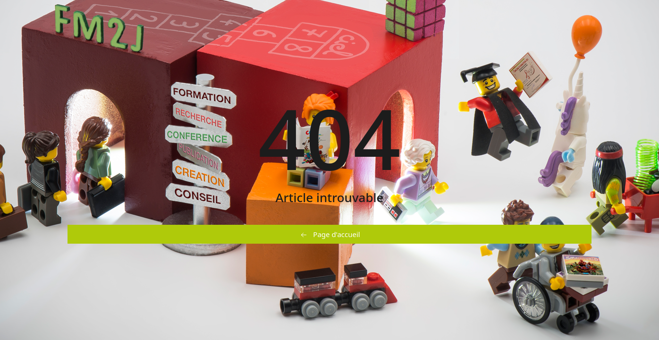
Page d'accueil (329, 235)
